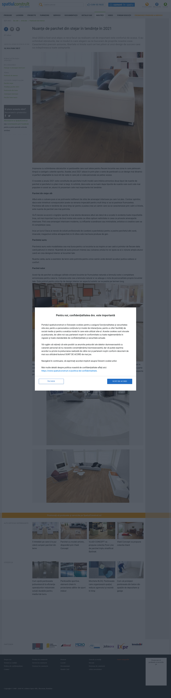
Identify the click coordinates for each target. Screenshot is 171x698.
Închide (51, 381)
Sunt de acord (119, 381)
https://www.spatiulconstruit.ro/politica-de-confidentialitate (69, 371)
